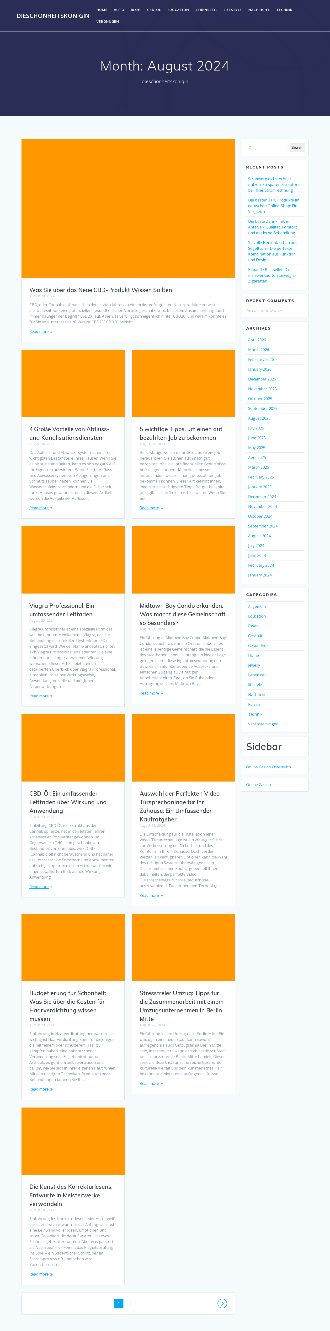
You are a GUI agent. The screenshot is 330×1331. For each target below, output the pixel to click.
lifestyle (233, 9)
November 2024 (262, 506)
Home (101, 9)
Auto (119, 9)
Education (178, 9)
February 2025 (261, 477)
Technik (284, 9)
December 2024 (262, 496)
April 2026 (257, 339)
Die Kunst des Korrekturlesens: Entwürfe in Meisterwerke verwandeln (181, 1164)
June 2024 (257, 555)
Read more (39, 331)
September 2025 (262, 408)
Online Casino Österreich (268, 767)
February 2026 (261, 359)
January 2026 (259, 369)
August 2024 (259, 535)
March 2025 (258, 467)
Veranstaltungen (263, 724)
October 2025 (260, 398)
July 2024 (256, 545)
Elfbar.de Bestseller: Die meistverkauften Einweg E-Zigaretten (272, 275)
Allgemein (257, 606)
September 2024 (262, 526)
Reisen (254, 704)
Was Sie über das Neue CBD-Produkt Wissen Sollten (100, 289)
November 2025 (262, 388)
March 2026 (258, 349)
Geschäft (256, 635)
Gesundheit (258, 645)
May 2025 (256, 447)
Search (297, 147)
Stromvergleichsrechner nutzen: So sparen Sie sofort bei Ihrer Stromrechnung (273, 184)
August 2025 (259, 418)
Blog (136, 9)
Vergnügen (107, 21)
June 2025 (257, 437)
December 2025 (262, 379)
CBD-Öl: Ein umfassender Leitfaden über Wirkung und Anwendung (178, 790)
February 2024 (261, 565)
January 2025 (259, 486)
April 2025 (257, 457)
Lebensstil (206, 9)
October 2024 (260, 516)
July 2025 (256, 428)
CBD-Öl (154, 9)
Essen (253, 626)
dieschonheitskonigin (53, 16)
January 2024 (259, 575)
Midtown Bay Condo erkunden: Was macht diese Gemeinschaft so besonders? (72, 614)
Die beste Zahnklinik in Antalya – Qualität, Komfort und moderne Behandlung (272, 227)
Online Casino (258, 784)
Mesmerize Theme (220, 1318)
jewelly (254, 665)
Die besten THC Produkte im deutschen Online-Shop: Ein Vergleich (273, 205)
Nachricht (259, 9)
